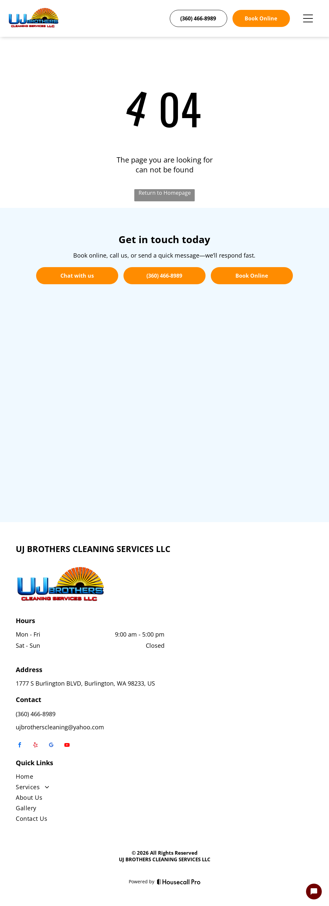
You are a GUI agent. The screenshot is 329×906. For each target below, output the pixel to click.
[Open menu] (308, 18)
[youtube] (67, 745)
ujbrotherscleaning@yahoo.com (60, 727)
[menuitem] (164, 777)
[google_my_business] (51, 745)
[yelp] (35, 745)
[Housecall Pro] (179, 881)
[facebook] (20, 745)
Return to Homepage (165, 192)
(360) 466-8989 (35, 714)
